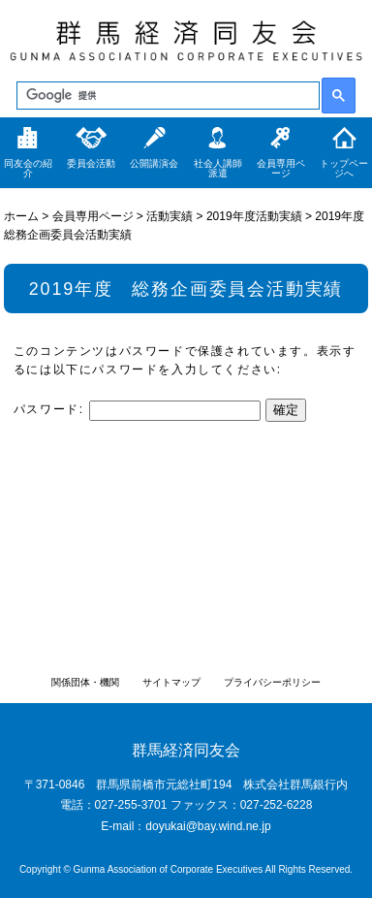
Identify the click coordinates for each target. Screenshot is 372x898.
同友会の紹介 (28, 168)
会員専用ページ (281, 168)
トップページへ (344, 168)
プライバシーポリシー (272, 682)
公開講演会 (154, 163)
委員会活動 (91, 163)
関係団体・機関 (85, 682)
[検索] (166, 96)
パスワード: (137, 409)
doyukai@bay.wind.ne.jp (207, 826)
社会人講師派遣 (218, 168)
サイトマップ (171, 682)
